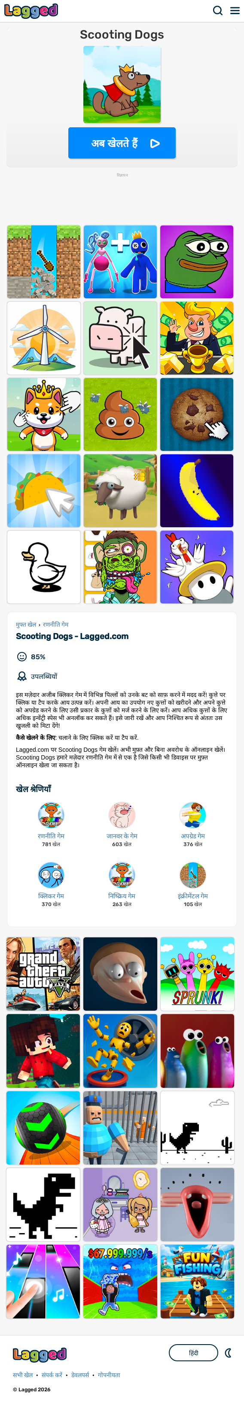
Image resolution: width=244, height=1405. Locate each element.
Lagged (32, 11)
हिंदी (193, 1353)
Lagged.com (41, 1355)
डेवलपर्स (80, 1375)
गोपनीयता (109, 1375)
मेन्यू (235, 10)
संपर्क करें (52, 1375)
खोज (218, 10)
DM (229, 1352)
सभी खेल (23, 1375)
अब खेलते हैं (114, 143)
